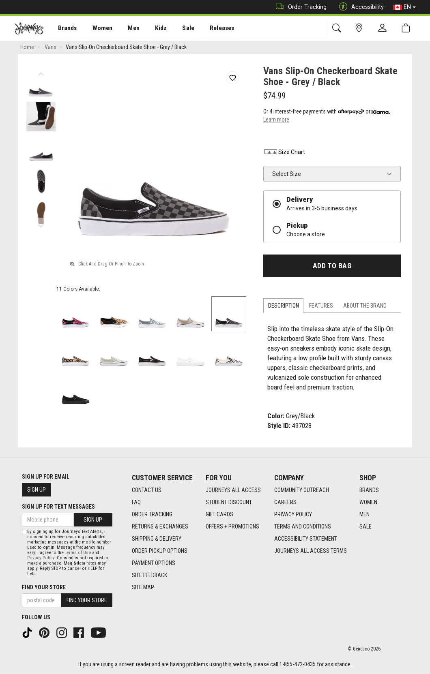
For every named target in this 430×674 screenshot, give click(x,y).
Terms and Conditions (302, 527)
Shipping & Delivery (156, 539)
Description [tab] (283, 307)
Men (126, 29)
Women (96, 29)
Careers (285, 502)
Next (41, 225)
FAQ (136, 502)
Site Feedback (149, 575)
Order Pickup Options (159, 551)
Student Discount (229, 502)
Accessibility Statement (305, 539)
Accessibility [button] (359, 7)
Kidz (152, 29)
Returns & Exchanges (160, 527)
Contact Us (146, 490)
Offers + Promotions (232, 527)
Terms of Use (78, 552)
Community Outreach (301, 490)
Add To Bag (332, 267)
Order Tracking (299, 7)
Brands (62, 29)
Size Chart (284, 153)
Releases (209, 29)
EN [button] (404, 7)
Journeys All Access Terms (310, 551)
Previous (41, 73)
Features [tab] (321, 307)
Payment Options (153, 563)
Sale (178, 29)
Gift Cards (219, 514)
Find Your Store (44, 587)
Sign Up (36, 489)
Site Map (143, 587)
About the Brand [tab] (365, 307)
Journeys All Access (233, 490)
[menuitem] (63, 28)
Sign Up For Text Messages (58, 506)
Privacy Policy (293, 514)
